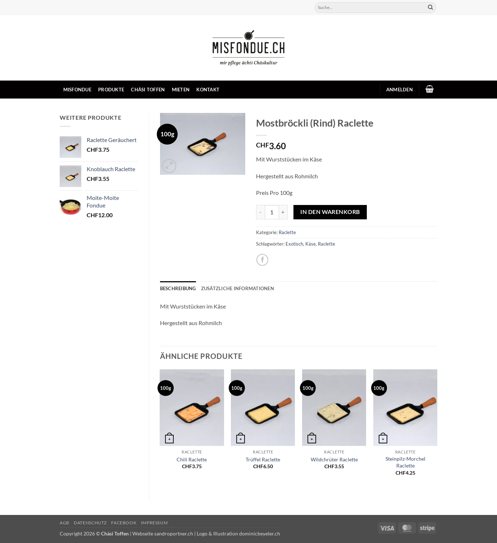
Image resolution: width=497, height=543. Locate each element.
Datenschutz (90, 522)
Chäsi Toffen (148, 89)
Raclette (287, 232)
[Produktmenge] (272, 212)
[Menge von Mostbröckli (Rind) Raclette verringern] (260, 212)
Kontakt (207, 89)
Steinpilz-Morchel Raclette (405, 462)
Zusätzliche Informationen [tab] (237, 288)
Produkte (111, 89)
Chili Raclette (192, 459)
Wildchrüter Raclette (334, 459)
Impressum (154, 522)
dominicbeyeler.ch (259, 533)
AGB (64, 522)
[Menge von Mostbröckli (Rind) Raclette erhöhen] (283, 212)
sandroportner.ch (173, 533)
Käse (310, 244)
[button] (399, 90)
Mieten (181, 89)
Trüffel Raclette (263, 459)
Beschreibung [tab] (178, 288)
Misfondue (77, 89)
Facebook (123, 522)
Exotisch (294, 244)
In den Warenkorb (330, 212)
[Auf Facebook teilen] (262, 260)
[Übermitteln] (430, 7)
